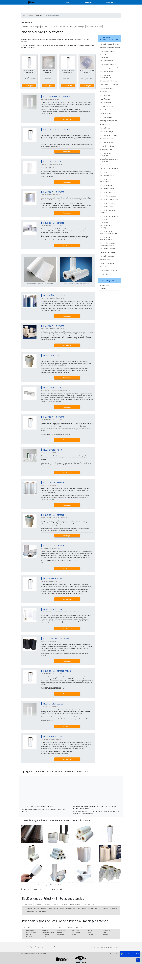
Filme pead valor (105, 103)
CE (64, 927)
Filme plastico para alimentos (109, 68)
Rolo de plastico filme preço (109, 81)
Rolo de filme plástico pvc (57, 27)
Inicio (67, 2)
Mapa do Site (113, 947)
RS (51, 927)
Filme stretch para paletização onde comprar (108, 232)
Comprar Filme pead (106, 106)
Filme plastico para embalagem (75, 27)
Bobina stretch (105, 124)
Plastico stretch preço (107, 263)
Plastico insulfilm (105, 113)
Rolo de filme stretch (107, 267)
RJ (24, 927)
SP (38, 927)
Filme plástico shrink (106, 61)
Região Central (28, 904)
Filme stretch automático (108, 196)
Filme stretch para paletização (106, 227)
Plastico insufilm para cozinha (110, 48)
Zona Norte (38, 904)
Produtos (87, 2)
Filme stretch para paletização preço (106, 238)
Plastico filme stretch (107, 256)
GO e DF (70, 927)
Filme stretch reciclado (107, 249)
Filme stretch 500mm (107, 189)
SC (46, 927)
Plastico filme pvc (105, 128)
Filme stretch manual (107, 207)
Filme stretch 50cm (106, 192)
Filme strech (44, 27)
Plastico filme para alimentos (109, 44)
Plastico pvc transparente (108, 121)
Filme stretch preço (106, 132)
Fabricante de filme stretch (109, 168)
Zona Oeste (47, 904)
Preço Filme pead (105, 99)
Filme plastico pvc (106, 117)
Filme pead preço (105, 95)
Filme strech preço (106, 185)
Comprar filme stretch (107, 165)
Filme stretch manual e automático (107, 211)
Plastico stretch (105, 260)
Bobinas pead (104, 285)
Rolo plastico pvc (105, 92)
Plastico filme (104, 110)
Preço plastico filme (106, 88)
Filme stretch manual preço (94, 27)
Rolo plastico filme (106, 150)
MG (29, 927)
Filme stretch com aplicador (109, 200)
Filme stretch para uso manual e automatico (107, 244)
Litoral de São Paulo (88, 904)
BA (60, 927)
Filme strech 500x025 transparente (107, 180)
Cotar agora (29, 86)
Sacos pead (103, 289)
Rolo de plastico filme (107, 139)
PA (81, 927)
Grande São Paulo (75, 904)
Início (90, 947)
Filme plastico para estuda (108, 135)
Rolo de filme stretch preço (109, 270)
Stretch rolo (104, 274)
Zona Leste (64, 904)
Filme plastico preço (106, 72)
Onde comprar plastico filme (109, 85)
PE (55, 927)
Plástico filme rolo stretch (108, 252)
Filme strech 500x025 (107, 176)
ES (33, 927)
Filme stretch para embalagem (106, 221)
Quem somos (110, 2)
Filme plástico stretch (107, 142)
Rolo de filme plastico (107, 51)
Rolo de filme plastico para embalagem (109, 160)
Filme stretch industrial (107, 203)
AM (77, 927)
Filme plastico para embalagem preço (106, 76)
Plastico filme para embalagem (30, 27)
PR (42, 927)
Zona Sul (56, 904)
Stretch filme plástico (107, 146)
